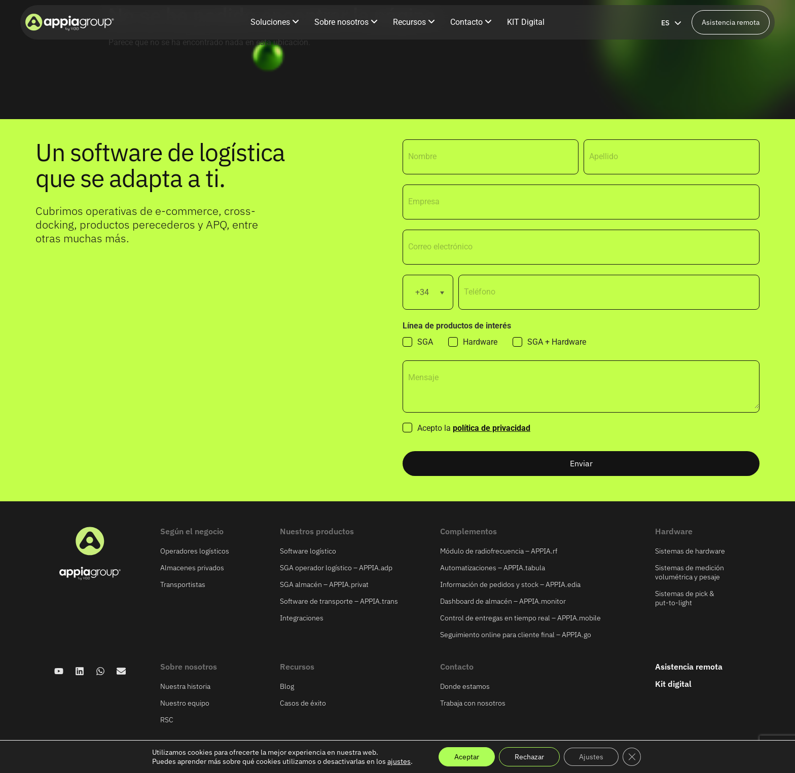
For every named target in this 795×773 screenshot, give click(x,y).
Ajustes (591, 756)
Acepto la (473, 428)
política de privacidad (491, 428)
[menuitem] (274, 22)
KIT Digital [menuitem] (526, 22)
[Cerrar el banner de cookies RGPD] (632, 757)
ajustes (399, 761)
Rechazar (529, 756)
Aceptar (466, 756)
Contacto (457, 666)
